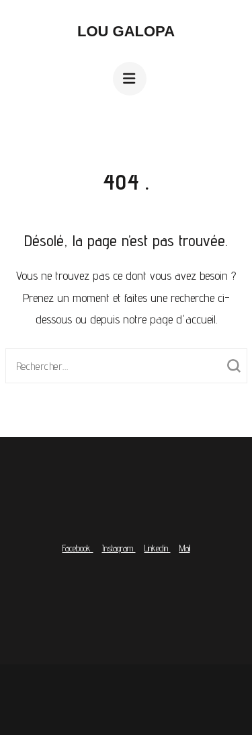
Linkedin (157, 548)
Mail (184, 548)
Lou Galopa (126, 31)
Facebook (77, 548)
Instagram (119, 548)
